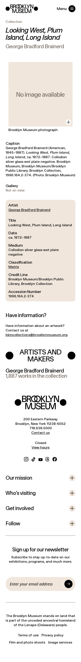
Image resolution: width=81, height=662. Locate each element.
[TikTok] (33, 459)
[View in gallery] (68, 122)
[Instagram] (26, 459)
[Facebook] (54, 459)
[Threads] (47, 459)
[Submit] (68, 584)
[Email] (36, 584)
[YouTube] (40, 459)
